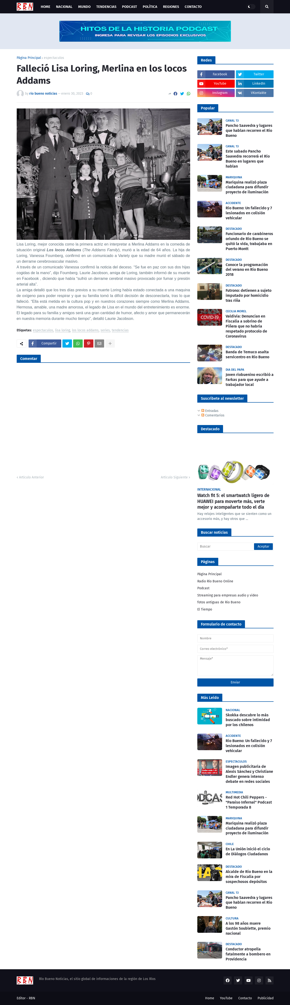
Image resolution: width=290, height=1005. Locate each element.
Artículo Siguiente (174, 477)
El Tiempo (204, 609)
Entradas (210, 411)
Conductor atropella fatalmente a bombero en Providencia (248, 954)
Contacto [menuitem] (193, 7)
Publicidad (266, 998)
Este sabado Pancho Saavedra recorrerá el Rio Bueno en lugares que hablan (248, 158)
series (105, 330)
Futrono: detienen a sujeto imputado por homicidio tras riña (248, 295)
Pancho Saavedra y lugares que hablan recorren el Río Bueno (249, 130)
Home (209, 998)
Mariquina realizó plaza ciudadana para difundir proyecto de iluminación (247, 187)
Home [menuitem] (45, 7)
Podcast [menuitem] (129, 7)
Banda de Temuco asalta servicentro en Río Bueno (247, 354)
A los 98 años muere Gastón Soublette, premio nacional (248, 928)
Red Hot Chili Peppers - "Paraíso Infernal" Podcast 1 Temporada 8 (249, 802)
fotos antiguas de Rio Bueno (218, 602)
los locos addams (85, 330)
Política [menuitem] (150, 7)
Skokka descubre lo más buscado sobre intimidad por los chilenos (248, 720)
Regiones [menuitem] (171, 7)
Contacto (245, 998)
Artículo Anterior (31, 477)
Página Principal (29, 58)
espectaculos (54, 58)
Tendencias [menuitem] (106, 7)
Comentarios (212, 415)
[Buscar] (235, 547)
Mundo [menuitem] (84, 7)
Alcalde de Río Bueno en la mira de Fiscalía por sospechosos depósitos (249, 876)
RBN (32, 998)
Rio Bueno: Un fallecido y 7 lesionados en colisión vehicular (249, 213)
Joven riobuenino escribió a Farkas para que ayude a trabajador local (250, 379)
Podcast (203, 588)
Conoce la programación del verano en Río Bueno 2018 (247, 269)
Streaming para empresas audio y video (227, 595)
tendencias (120, 330)
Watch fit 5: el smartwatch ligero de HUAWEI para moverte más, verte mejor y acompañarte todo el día (233, 501)
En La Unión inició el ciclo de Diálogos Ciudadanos (248, 851)
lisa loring (62, 330)
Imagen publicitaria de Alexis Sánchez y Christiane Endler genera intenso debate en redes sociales (249, 774)
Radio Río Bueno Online (215, 581)
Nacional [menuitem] (64, 7)
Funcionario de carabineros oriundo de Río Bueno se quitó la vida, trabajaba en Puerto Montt (249, 241)
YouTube (226, 998)
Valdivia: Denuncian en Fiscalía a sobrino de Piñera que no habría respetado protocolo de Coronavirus (246, 326)
